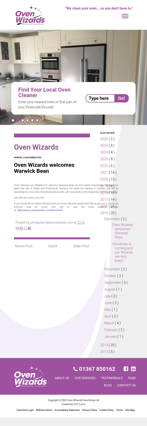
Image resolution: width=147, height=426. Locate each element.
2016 (104, 206)
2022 (104, 166)
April (108, 325)
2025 (104, 145)
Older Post (81, 246)
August (110, 298)
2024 (104, 152)
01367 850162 (94, 377)
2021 (104, 172)
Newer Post (24, 246)
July (107, 304)
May (108, 318)
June (108, 311)
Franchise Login (25, 418)
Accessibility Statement (67, 418)
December (112, 219)
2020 (104, 179)
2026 (104, 139)
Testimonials (124, 386)
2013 (104, 360)
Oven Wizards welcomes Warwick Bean (121, 233)
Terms (119, 418)
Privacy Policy (89, 418)
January (111, 345)
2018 (104, 193)
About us (71, 386)
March (109, 331)
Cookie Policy (106, 418)
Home (52, 246)
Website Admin (44, 418)
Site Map (130, 418)
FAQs (92, 393)
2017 (104, 199)
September (113, 291)
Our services (95, 386)
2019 (104, 186)
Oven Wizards (38, 147)
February (111, 338)
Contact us (126, 393)
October (111, 284)
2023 (104, 159)
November (112, 277)
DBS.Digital (80, 412)
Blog (106, 393)
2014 (104, 353)
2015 (104, 213)
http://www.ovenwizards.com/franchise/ (39, 210)
